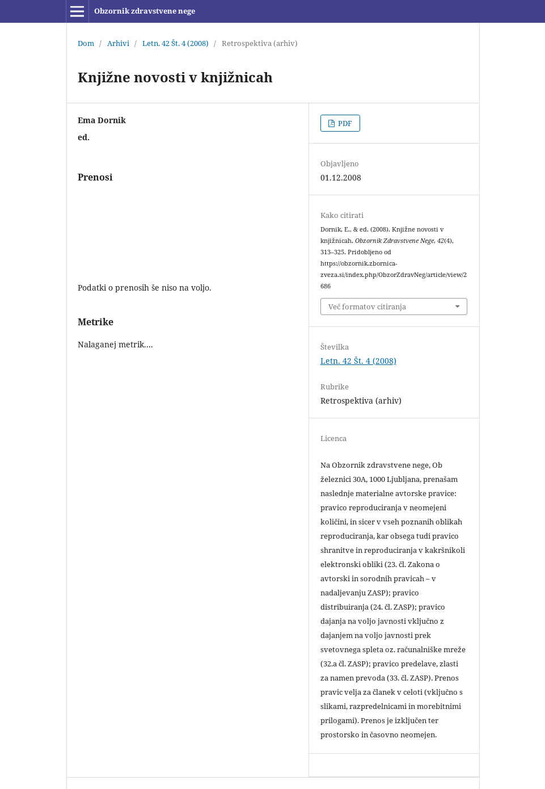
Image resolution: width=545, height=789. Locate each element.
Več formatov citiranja (367, 306)
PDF (344, 123)
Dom (86, 43)
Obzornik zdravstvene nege (144, 11)
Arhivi (118, 43)
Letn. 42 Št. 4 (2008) (175, 43)
